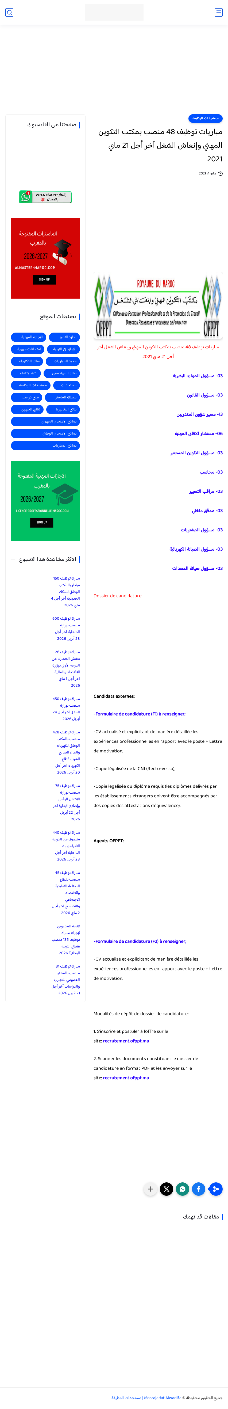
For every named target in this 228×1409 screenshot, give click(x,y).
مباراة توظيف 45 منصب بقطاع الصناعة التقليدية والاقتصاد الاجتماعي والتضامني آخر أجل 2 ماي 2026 (66, 893)
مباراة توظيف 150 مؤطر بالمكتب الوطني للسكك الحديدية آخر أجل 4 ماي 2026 (65, 592)
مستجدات (68, 385)
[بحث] (9, 12)
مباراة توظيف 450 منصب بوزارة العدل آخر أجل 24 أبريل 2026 (66, 709)
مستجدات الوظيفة (205, 118)
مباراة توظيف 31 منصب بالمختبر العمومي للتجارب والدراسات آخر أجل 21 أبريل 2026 (66, 980)
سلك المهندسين (64, 373)
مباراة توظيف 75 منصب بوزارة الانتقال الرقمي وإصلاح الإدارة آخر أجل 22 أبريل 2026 (66, 803)
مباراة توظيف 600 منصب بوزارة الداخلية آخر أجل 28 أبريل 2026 (66, 628)
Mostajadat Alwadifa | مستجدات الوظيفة (146, 1398)
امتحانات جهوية (29, 349)
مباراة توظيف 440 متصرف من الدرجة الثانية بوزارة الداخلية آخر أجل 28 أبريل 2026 (66, 846)
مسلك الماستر (65, 397)
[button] (198, 1189)
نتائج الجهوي (30, 409)
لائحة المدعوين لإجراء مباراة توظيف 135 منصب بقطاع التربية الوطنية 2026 (66, 940)
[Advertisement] (114, 72)
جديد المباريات (65, 361)
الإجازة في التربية (64, 349)
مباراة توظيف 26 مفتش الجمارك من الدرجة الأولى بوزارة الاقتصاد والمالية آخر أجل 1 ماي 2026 (66, 669)
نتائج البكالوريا (66, 409)
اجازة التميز (67, 337)
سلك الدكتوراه (29, 361)
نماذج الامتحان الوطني (59, 433)
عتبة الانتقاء (28, 373)
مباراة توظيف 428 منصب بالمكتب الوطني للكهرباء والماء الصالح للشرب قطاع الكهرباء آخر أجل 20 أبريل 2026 (66, 752)
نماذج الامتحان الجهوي (58, 421)
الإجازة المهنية (32, 337)
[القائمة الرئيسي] (219, 12)
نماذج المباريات (64, 445)
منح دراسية (30, 397)
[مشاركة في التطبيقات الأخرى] (150, 1189)
